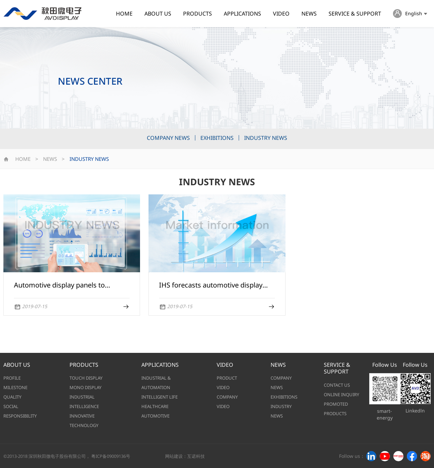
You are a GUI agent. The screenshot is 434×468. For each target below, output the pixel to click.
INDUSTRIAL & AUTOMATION (156, 382)
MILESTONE (15, 387)
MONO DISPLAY (85, 387)
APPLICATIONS (242, 13)
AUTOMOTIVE (155, 416)
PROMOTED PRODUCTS (336, 409)
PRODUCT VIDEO (227, 382)
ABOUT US (157, 13)
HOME (124, 13)
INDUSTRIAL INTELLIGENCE (84, 401)
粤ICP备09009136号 (110, 456)
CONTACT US (337, 385)
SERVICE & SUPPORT (355, 13)
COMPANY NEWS (168, 138)
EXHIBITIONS (217, 138)
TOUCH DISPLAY (86, 378)
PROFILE (12, 378)
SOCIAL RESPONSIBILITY (20, 411)
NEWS (309, 13)
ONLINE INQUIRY (341, 394)
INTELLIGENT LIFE (159, 397)
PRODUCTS (197, 13)
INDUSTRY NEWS (265, 138)
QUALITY (12, 397)
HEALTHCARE (155, 406)
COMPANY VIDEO (227, 401)
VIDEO (281, 13)
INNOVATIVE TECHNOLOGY (84, 420)
